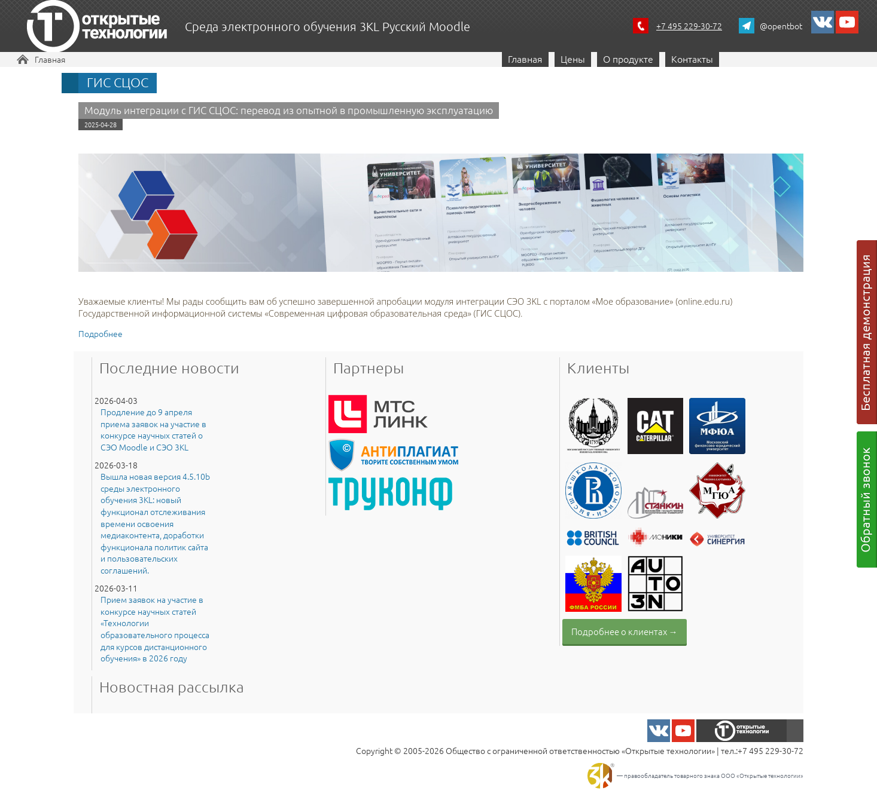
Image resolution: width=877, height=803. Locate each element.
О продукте (628, 58)
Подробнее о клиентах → (624, 631)
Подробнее (100, 333)
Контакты (692, 58)
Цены (573, 58)
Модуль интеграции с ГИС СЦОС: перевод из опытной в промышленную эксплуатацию (288, 110)
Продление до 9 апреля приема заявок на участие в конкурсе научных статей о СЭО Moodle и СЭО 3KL (153, 429)
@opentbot (781, 26)
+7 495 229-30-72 (689, 26)
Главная (50, 59)
